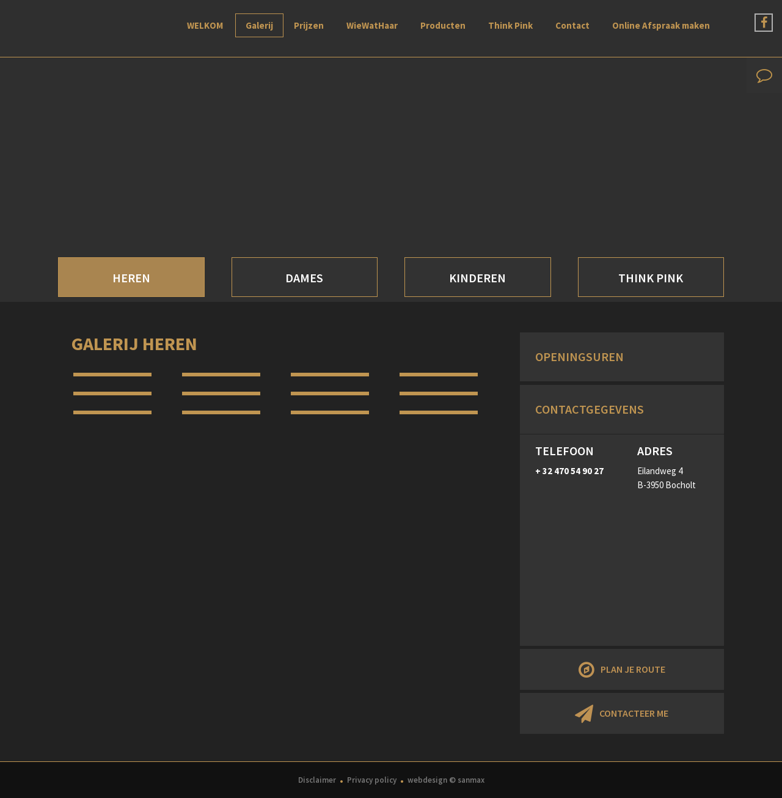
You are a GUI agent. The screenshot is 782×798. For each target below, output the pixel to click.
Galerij (259, 25)
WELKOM (205, 25)
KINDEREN (477, 277)
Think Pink (510, 25)
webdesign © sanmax (445, 780)
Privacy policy (371, 780)
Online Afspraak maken (661, 25)
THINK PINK (650, 277)
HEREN (131, 277)
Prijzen (309, 25)
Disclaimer (317, 780)
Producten (443, 25)
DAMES (304, 277)
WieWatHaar (372, 25)
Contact (572, 25)
